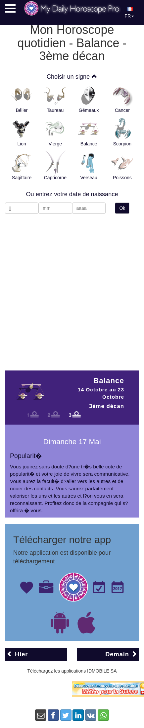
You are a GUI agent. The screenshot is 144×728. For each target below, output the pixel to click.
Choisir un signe (72, 76)
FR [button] (129, 13)
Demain (121, 654)
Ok (122, 208)
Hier (17, 654)
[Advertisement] (68, 288)
